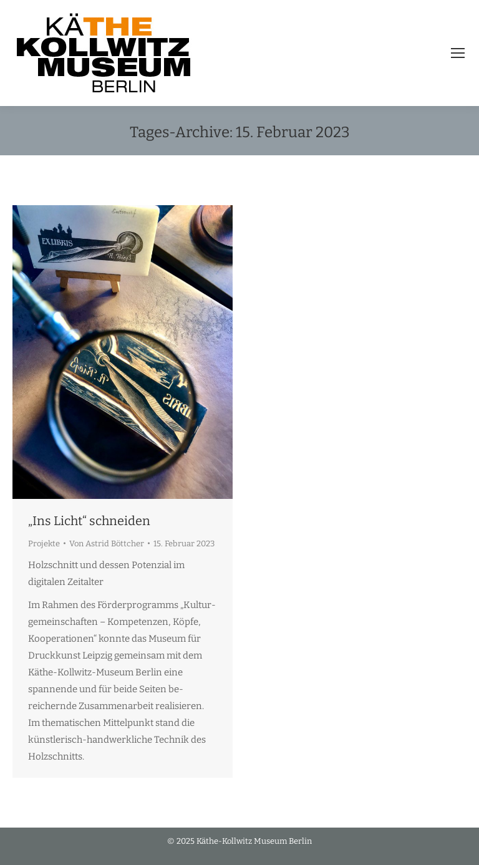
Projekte (44, 543)
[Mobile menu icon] (458, 53)
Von (106, 543)
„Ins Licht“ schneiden (89, 520)
